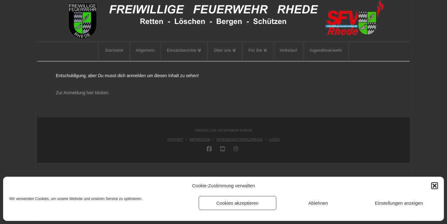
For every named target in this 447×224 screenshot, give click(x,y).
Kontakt (175, 139)
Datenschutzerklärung (239, 139)
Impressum (199, 139)
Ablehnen (318, 203)
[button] (434, 186)
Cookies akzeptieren (237, 203)
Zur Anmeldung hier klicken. (83, 92)
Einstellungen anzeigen (399, 203)
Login (274, 139)
